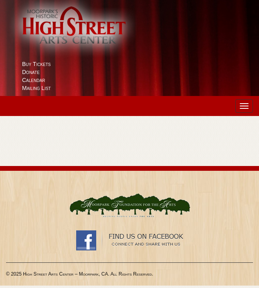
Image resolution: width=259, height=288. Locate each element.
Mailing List (36, 88)
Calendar (33, 80)
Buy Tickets (36, 64)
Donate (31, 72)
